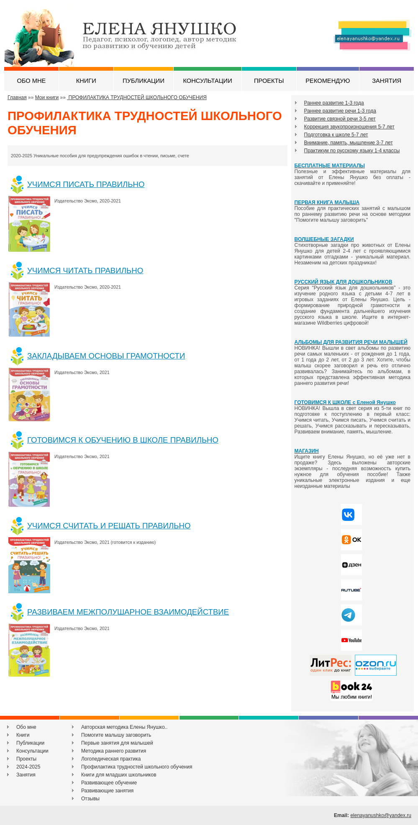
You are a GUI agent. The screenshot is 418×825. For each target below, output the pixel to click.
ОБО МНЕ (31, 80)
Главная (17, 97)
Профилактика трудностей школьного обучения (136, 767)
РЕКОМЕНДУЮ (327, 80)
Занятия (26, 775)
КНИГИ (86, 80)
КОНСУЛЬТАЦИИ (207, 80)
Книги (22, 735)
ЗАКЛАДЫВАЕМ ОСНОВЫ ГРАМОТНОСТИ (106, 355)
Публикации (30, 743)
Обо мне (26, 727)
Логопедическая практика (111, 759)
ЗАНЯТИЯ (386, 80)
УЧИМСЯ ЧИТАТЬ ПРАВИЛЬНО (85, 270)
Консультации (32, 751)
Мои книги (47, 97)
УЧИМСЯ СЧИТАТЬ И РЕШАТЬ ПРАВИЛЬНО (108, 525)
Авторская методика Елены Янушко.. (124, 727)
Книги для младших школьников (118, 775)
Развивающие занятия (107, 791)
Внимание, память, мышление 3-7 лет (348, 143)
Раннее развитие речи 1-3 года (340, 111)
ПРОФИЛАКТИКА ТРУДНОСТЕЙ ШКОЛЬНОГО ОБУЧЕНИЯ (137, 97)
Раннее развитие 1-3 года (334, 103)
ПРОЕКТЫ (269, 80)
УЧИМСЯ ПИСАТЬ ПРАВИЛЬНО (85, 184)
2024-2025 (28, 767)
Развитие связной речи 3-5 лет (340, 119)
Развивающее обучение (109, 783)
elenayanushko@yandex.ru (380, 815)
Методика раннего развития (113, 751)
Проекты (26, 759)
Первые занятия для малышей (117, 743)
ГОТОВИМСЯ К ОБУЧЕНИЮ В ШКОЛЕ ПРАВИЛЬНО (122, 440)
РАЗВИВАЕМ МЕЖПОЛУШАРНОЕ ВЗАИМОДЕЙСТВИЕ (128, 611)
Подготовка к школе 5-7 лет (336, 135)
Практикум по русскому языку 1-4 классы (352, 151)
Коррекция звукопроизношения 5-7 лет (349, 127)
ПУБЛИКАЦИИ (143, 80)
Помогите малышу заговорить (116, 735)
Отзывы (90, 799)
